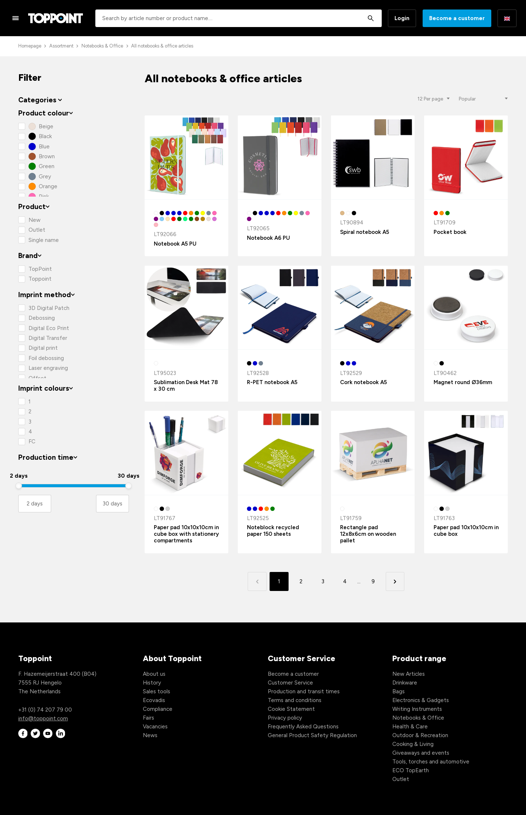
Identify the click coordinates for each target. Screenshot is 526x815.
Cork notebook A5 (363, 382)
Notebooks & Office (102, 46)
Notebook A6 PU (268, 238)
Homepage (29, 46)
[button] (395, 581)
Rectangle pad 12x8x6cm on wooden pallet (368, 534)
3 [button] (322, 581)
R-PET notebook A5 (272, 382)
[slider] (18, 485)
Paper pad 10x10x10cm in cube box (466, 530)
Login (401, 18)
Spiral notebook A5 (364, 232)
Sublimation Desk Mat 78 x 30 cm (186, 385)
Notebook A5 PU (175, 243)
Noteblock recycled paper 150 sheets (273, 530)
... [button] (359, 581)
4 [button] (345, 581)
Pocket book (450, 232)
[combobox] (238, 18)
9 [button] (373, 581)
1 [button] (279, 581)
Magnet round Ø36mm (463, 382)
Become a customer (457, 18)
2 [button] (301, 581)
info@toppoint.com (43, 718)
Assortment (61, 46)
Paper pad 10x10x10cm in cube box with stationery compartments (186, 534)
